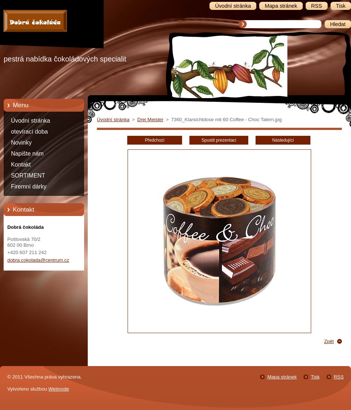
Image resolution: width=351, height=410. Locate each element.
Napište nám (27, 153)
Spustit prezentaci (218, 140)
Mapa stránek (282, 377)
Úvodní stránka (30, 121)
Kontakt (21, 164)
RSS (339, 377)
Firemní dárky (28, 186)
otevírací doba (29, 131)
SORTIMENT (28, 175)
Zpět (329, 341)
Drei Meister (150, 119)
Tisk (315, 377)
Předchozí (155, 140)
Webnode (58, 389)
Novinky (21, 142)
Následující (283, 140)
